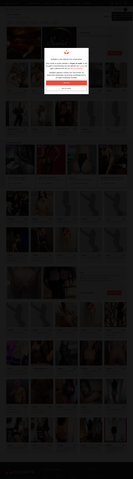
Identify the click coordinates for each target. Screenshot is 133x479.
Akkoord (66, 83)
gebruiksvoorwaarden (74, 68)
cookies (82, 66)
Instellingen (66, 88)
